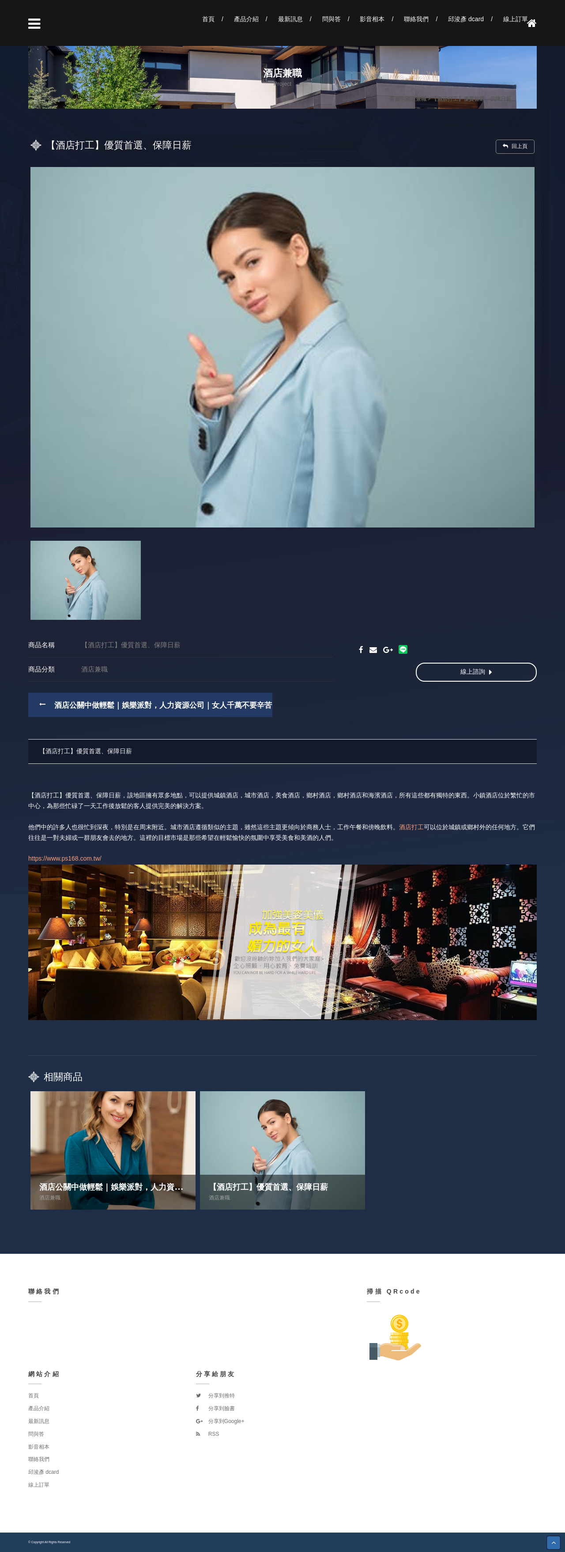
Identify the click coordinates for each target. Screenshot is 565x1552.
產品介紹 (246, 19)
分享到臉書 (215, 1408)
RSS (207, 1434)
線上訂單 (515, 19)
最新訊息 (290, 19)
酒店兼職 (49, 1198)
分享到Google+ (220, 1421)
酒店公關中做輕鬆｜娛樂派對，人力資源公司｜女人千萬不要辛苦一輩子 (174, 705)
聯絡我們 (416, 19)
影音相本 (372, 19)
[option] (282, 347)
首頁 (208, 19)
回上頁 (515, 146)
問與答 (331, 19)
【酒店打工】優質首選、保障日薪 (85, 751)
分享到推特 (215, 1396)
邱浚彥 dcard (466, 19)
